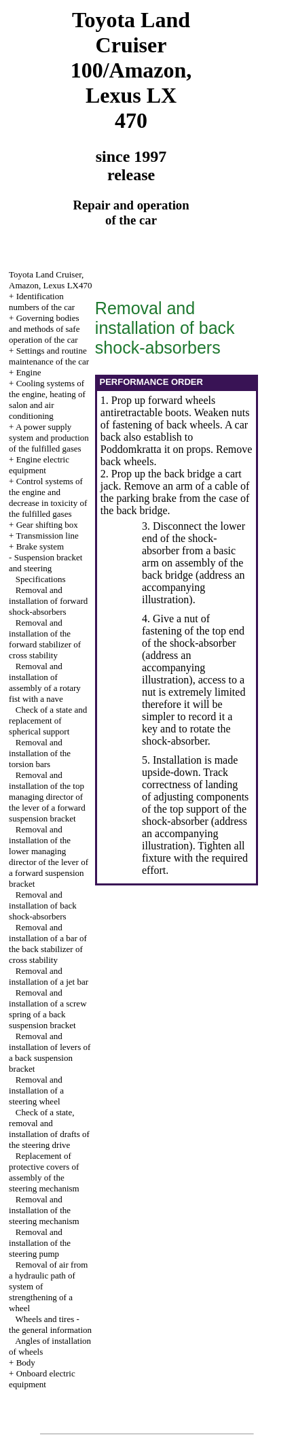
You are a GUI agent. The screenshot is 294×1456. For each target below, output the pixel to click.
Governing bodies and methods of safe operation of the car (44, 329)
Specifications (41, 579)
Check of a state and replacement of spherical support (48, 721)
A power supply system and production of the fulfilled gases (49, 438)
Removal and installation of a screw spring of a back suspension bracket (47, 1008)
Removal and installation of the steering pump (40, 1243)
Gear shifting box (47, 525)
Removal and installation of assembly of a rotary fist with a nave (45, 682)
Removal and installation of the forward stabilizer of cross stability (45, 638)
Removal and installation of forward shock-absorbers (48, 601)
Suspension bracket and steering (45, 562)
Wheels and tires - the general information (50, 1324)
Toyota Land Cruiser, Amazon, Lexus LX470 (50, 279)
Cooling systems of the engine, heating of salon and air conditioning (47, 399)
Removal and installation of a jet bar (48, 976)
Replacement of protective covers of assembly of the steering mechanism (44, 1172)
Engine (28, 372)
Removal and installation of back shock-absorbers (43, 905)
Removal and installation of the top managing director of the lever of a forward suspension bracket (47, 797)
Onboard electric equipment (42, 1378)
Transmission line (47, 535)
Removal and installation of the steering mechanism (44, 1210)
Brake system (40, 546)
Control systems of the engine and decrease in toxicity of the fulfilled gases (48, 497)
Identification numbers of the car (42, 301)
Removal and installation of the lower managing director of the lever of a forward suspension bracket (48, 856)
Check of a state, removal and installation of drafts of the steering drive (49, 1128)
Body (25, 1362)
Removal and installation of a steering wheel (36, 1090)
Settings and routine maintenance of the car (49, 356)
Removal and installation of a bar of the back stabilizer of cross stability (48, 943)
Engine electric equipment (39, 464)
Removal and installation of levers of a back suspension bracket (49, 1052)
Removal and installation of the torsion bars (40, 753)
